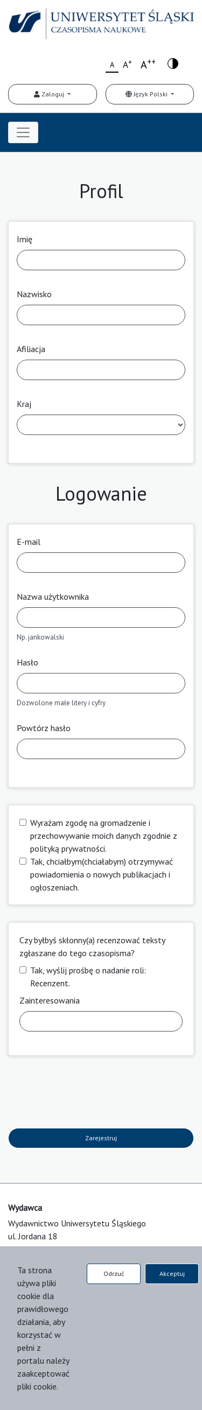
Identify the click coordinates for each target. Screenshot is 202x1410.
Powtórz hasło (44, 727)
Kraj (24, 403)
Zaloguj (50, 94)
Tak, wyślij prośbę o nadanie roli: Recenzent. (88, 976)
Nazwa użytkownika (53, 596)
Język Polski (147, 94)
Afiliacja (31, 348)
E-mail (28, 541)
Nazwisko (34, 294)
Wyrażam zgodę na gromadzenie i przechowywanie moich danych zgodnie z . (103, 835)
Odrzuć (113, 1273)
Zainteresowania (49, 1000)
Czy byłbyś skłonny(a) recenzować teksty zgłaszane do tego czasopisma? (92, 946)
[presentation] (90, 1094)
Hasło (27, 662)
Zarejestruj (101, 1138)
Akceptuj (172, 1273)
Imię (24, 239)
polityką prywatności (67, 848)
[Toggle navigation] (23, 132)
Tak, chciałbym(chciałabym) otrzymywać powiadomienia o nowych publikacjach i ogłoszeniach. (101, 874)
